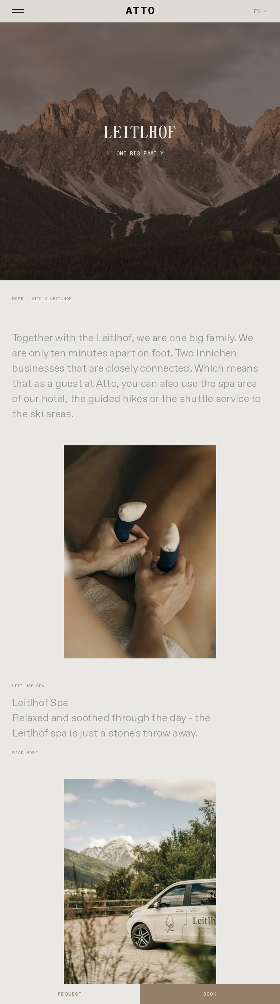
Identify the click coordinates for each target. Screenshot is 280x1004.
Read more (25, 752)
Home (18, 298)
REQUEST (70, 994)
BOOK (210, 994)
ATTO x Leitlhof (52, 298)
